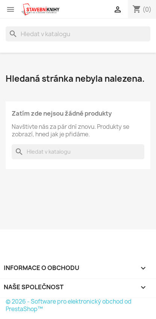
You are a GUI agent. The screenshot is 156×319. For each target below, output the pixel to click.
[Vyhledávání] (78, 33)
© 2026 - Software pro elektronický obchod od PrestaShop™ (69, 305)
